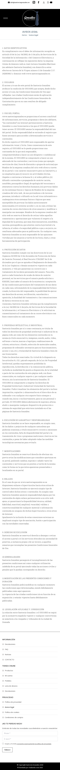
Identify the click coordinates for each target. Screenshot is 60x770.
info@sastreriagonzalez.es (19, 2)
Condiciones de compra (14, 717)
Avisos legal (9, 707)
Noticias (8, 654)
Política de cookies (12, 712)
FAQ (6, 649)
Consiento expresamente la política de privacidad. (34, 744)
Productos (9, 670)
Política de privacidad (13, 702)
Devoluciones (10, 644)
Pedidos (8, 681)
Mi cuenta (8, 675)
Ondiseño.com (34, 767)
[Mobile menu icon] (5, 18)
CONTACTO (9, 659)
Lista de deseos (11, 686)
